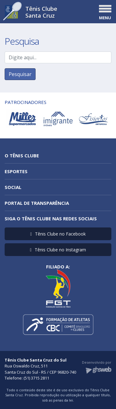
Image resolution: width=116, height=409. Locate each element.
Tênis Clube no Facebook (58, 234)
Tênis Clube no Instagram (58, 250)
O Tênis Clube (22, 155)
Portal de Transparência (37, 203)
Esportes (16, 171)
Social (13, 187)
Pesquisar (20, 74)
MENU (105, 17)
